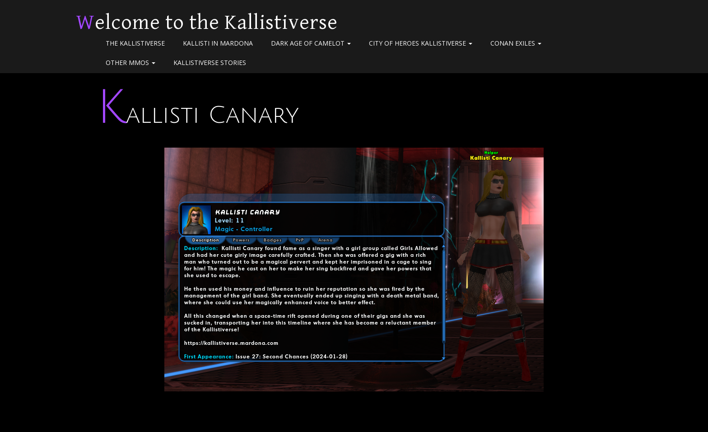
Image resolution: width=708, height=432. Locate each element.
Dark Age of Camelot (311, 43)
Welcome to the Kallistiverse (207, 22)
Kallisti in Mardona (218, 43)
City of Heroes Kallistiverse (420, 43)
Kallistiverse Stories (209, 62)
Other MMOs (130, 62)
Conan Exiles (515, 43)
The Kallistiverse (135, 43)
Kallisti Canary (198, 115)
